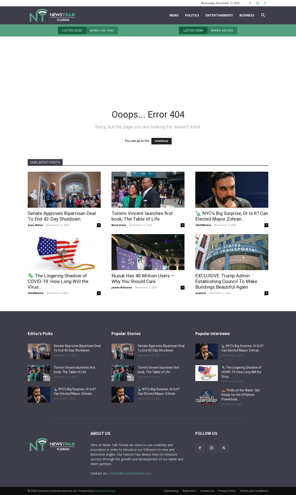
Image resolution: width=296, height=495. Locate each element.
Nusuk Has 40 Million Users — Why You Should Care (143, 278)
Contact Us (207, 491)
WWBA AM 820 (206, 30)
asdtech (200, 293)
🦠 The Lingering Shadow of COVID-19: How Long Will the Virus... (58, 281)
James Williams (122, 287)
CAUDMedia (203, 225)
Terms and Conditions (254, 491)
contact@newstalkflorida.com (129, 473)
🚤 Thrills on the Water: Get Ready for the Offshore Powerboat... (240, 394)
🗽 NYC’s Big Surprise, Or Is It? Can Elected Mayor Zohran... (231, 216)
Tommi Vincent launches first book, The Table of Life (142, 216)
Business (246, 15)
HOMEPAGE (161, 141)
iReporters (189, 491)
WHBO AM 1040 (86, 30)
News (174, 15)
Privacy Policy (227, 491)
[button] (262, 16)
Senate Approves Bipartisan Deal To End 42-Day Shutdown (62, 216)
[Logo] (52, 15)
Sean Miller (35, 225)
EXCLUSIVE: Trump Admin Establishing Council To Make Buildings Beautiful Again (226, 281)
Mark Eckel (119, 225)
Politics (192, 15)
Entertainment (219, 15)
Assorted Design (105, 491)
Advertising (171, 491)
